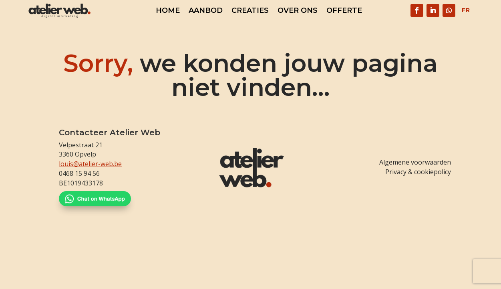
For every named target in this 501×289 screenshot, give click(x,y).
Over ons (298, 11)
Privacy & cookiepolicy (418, 171)
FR (466, 10)
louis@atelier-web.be (90, 163)
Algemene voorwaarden (415, 162)
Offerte (344, 11)
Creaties (250, 11)
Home (168, 11)
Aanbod (206, 11)
